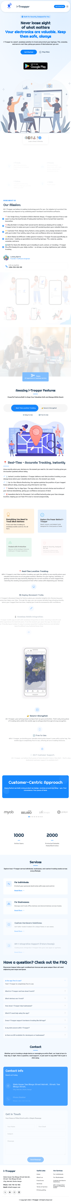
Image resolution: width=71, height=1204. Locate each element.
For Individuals (58, 1174)
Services (39, 1183)
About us (40, 1177)
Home (38, 1174)
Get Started (59, 6)
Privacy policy (41, 1190)
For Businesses (58, 1177)
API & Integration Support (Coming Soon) (59, 1186)
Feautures (40, 1180)
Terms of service (42, 1186)
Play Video (44, 52)
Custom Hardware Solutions (59, 1181)
